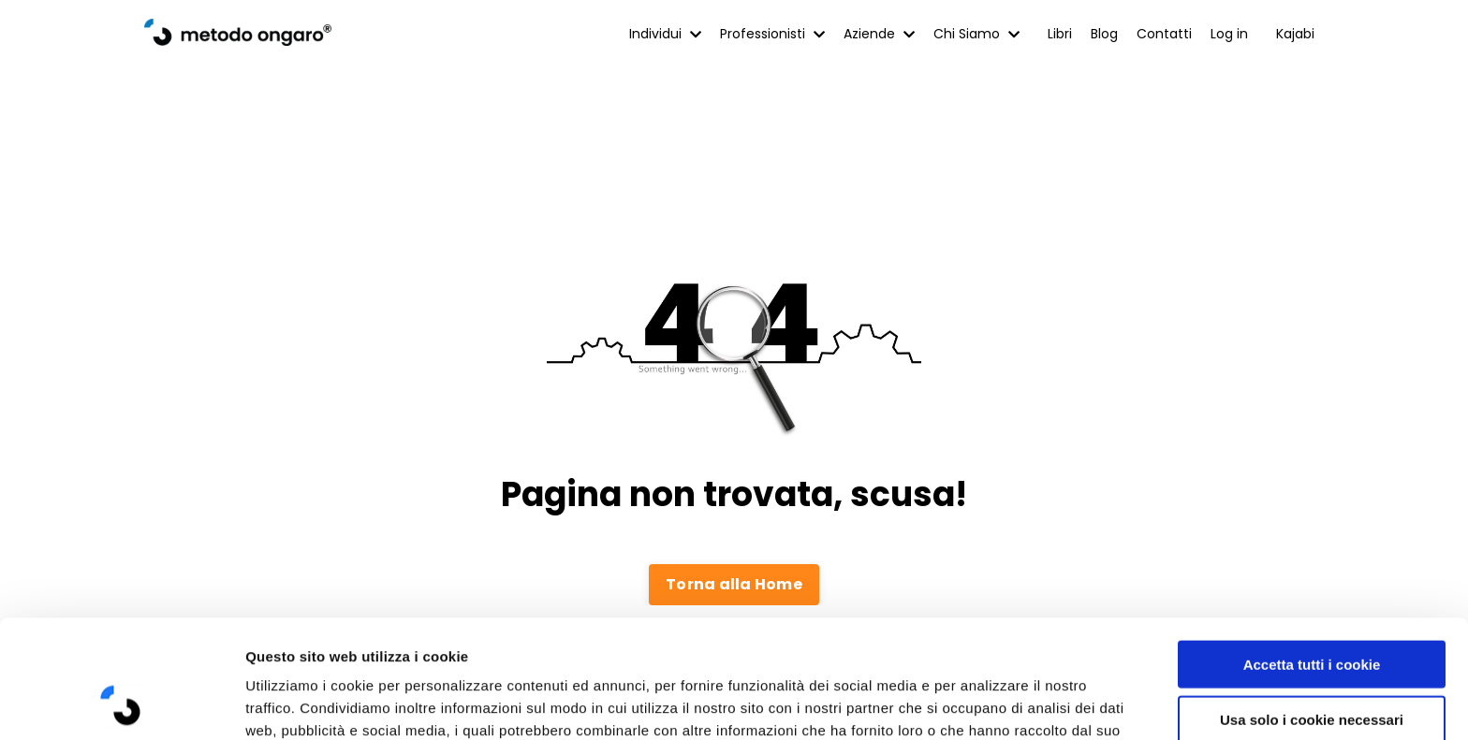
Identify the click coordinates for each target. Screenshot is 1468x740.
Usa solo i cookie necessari (1311, 609)
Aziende (879, 33)
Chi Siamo (976, 33)
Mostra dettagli (994, 703)
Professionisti (772, 33)
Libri (1060, 33)
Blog (1104, 33)
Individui (665, 33)
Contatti (1164, 33)
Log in (1229, 33)
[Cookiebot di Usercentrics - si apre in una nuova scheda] (121, 703)
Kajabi (1295, 33)
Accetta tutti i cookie (1312, 553)
